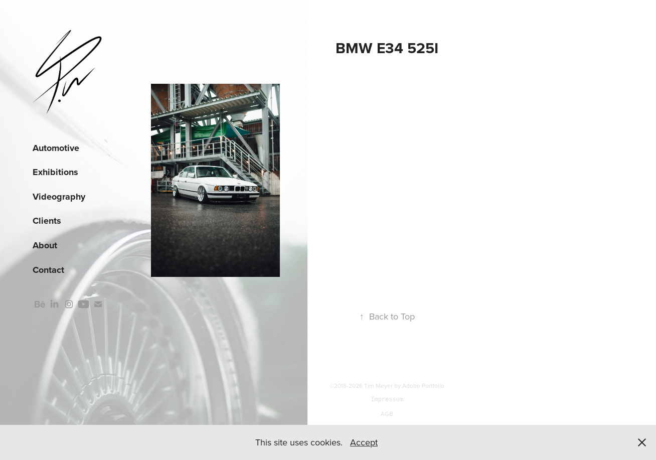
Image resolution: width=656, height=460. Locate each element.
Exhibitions (55, 172)
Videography (59, 196)
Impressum (387, 399)
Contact (48, 269)
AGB (387, 413)
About (45, 245)
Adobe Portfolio (423, 385)
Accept (364, 442)
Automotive (56, 148)
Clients (47, 220)
